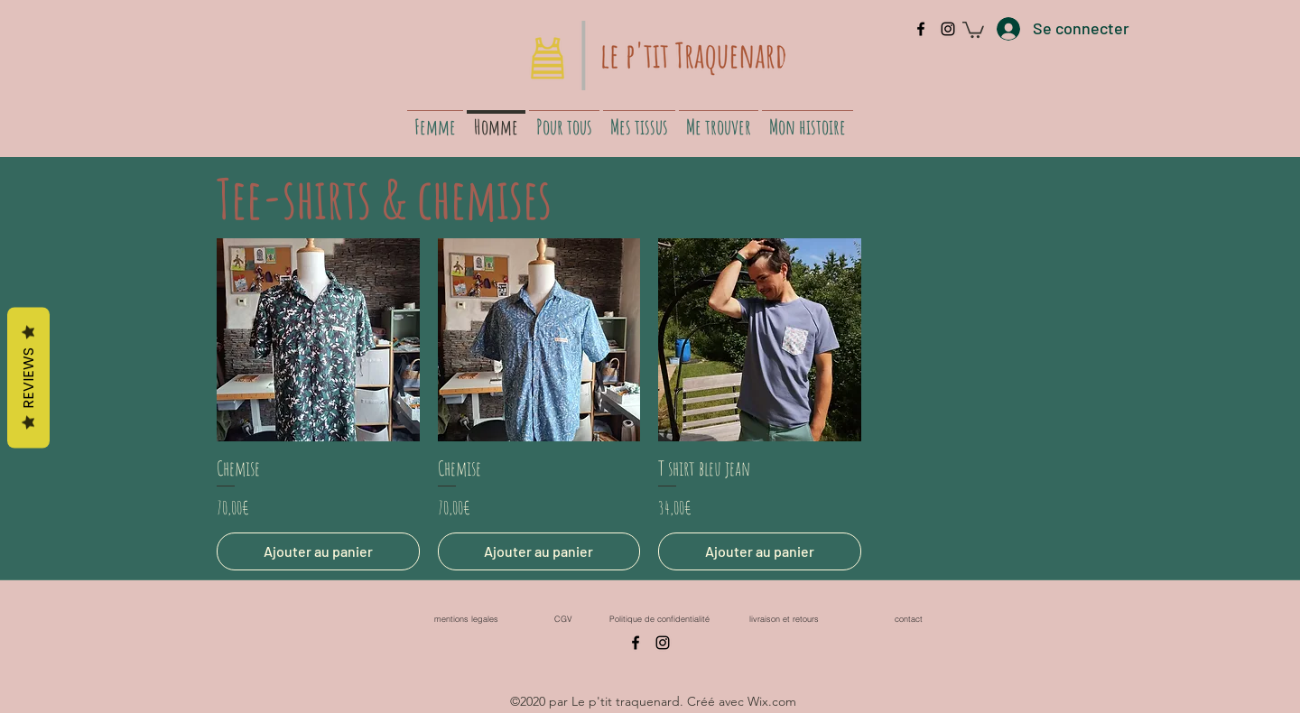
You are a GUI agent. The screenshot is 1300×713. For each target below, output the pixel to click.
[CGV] (563, 619)
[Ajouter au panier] (318, 551)
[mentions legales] (466, 619)
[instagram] (948, 29)
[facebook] (921, 29)
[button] (973, 29)
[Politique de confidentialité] (659, 619)
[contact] (908, 619)
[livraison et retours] (783, 619)
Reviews (28, 378)
